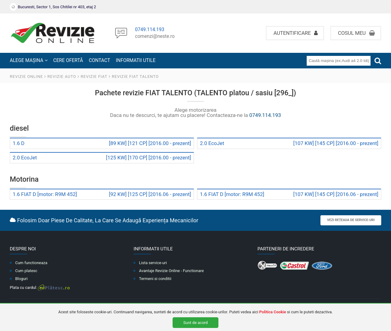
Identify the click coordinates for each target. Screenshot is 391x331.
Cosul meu (356, 33)
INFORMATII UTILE (135, 60)
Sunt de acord (195, 322)
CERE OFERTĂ (68, 60)
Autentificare (295, 33)
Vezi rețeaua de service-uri (351, 220)
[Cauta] (378, 60)
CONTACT (99, 60)
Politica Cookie (272, 312)
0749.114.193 (149, 29)
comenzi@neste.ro (155, 36)
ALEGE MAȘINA (29, 60)
